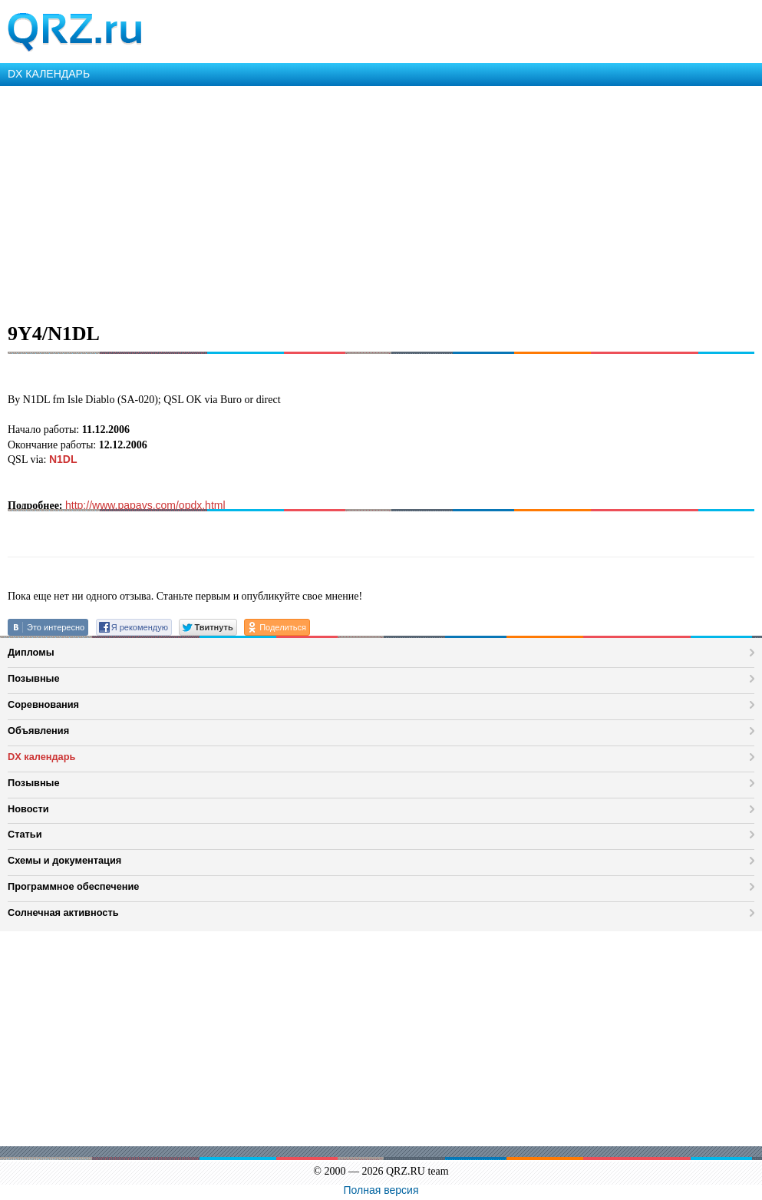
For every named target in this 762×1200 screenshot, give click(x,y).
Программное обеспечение (73, 886)
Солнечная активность (63, 912)
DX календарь (41, 756)
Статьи (25, 834)
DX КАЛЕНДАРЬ (49, 74)
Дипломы (31, 652)
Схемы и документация (64, 860)
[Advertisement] (381, 201)
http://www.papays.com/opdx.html (145, 505)
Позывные (34, 678)
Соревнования (43, 704)
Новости (28, 809)
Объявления (38, 730)
